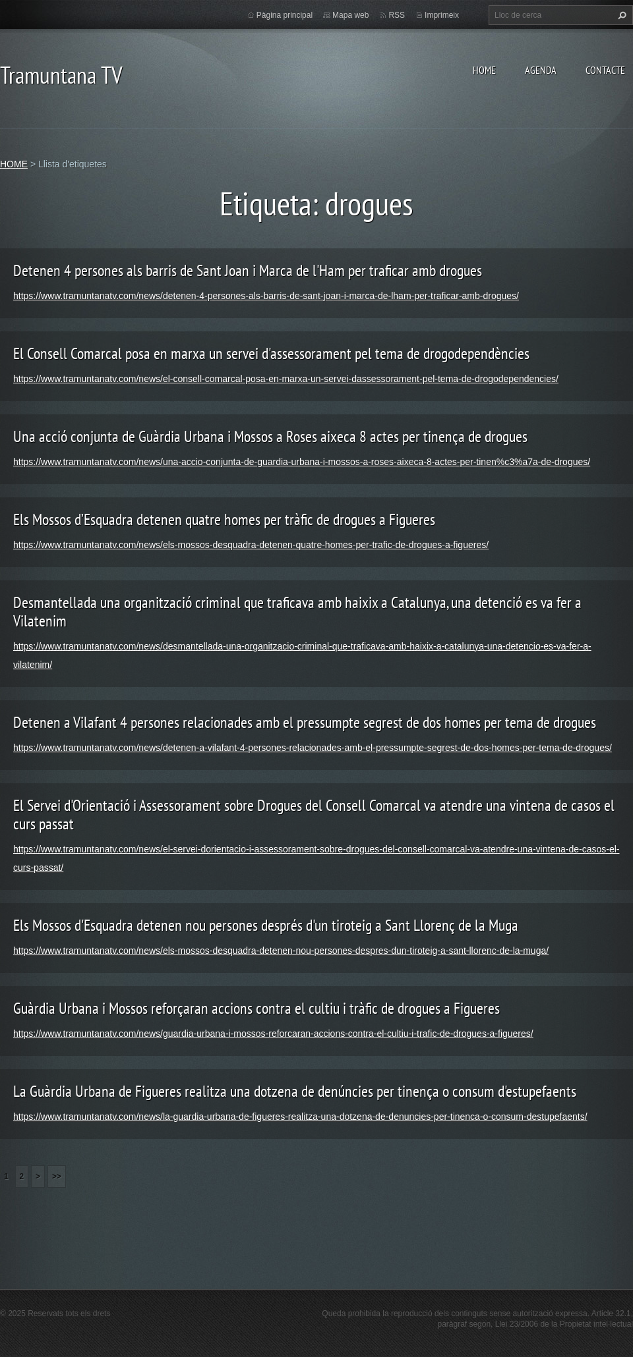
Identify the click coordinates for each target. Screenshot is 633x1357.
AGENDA (541, 69)
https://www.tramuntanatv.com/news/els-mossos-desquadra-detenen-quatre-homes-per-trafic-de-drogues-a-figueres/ (251, 545)
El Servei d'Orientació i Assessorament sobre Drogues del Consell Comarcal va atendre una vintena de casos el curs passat (314, 814)
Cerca (620, 15)
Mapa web (350, 15)
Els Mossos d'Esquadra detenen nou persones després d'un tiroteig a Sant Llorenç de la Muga (265, 925)
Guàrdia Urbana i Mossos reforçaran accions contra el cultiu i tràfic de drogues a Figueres (256, 1008)
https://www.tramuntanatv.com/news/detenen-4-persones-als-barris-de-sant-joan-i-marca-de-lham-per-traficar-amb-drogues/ (266, 296)
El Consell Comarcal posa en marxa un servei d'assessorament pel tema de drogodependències (271, 353)
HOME (484, 69)
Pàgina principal (284, 15)
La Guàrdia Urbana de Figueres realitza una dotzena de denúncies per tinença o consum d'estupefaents (294, 1091)
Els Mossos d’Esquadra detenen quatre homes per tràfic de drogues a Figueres (224, 519)
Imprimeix (442, 15)
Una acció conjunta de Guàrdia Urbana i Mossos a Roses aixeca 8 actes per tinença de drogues (270, 436)
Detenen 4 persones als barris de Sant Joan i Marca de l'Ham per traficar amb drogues (247, 270)
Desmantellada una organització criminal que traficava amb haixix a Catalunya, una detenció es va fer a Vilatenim (297, 611)
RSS (396, 15)
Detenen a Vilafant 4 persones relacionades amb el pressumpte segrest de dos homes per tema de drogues (304, 722)
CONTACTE (605, 69)
